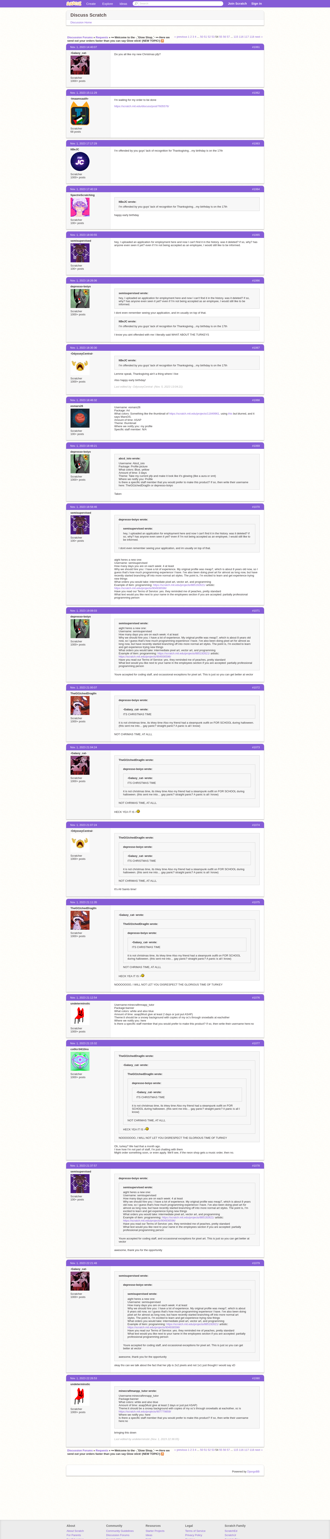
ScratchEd (231, 1530)
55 (220, 36)
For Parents (74, 1535)
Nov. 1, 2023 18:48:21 (83, 445)
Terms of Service (195, 1530)
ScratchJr (230, 1535)
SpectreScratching (83, 195)
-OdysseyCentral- (82, 353)
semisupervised (81, 240)
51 (205, 36)
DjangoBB (253, 1471)
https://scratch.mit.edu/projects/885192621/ (179, 585)
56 (224, 36)
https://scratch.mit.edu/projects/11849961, (194, 413)
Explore (107, 3)
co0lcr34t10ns (80, 1049)
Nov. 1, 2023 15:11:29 (83, 92)
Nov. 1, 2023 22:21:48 (83, 1263)
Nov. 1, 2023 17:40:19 (83, 189)
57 (228, 36)
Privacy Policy (193, 1535)
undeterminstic (80, 1003)
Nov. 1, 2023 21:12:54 (83, 997)
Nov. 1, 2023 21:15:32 (83, 1043)
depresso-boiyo (81, 286)
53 (212, 36)
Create (91, 3)
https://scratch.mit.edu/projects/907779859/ (145, 1411)
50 (201, 36)
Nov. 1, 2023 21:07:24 (83, 825)
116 (241, 36)
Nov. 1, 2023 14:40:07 (83, 47)
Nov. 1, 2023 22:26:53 (83, 1378)
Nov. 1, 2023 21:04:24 (83, 747)
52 (209, 36)
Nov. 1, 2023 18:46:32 (83, 400)
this (230, 413)
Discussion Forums (80, 37)
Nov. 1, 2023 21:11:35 (83, 902)
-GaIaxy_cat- (79, 53)
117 (246, 36)
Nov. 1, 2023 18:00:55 (83, 234)
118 (252, 36)
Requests (102, 37)
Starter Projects (155, 1530)
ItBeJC (75, 149)
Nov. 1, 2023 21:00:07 (83, 687)
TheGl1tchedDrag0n (84, 693)
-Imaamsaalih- (80, 98)
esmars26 (77, 406)
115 (236, 36)
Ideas (123, 3)
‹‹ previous (180, 36)
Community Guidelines (120, 1530)
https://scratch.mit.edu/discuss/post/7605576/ (141, 106)
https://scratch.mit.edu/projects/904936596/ (140, 588)
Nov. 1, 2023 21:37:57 (83, 1165)
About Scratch (75, 1530)
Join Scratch (237, 3)
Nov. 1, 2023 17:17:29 (83, 143)
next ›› (259, 36)
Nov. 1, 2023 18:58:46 (83, 506)
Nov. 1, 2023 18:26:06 (83, 280)
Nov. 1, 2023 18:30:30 (83, 347)
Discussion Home (81, 22)
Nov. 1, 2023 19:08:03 (83, 610)
